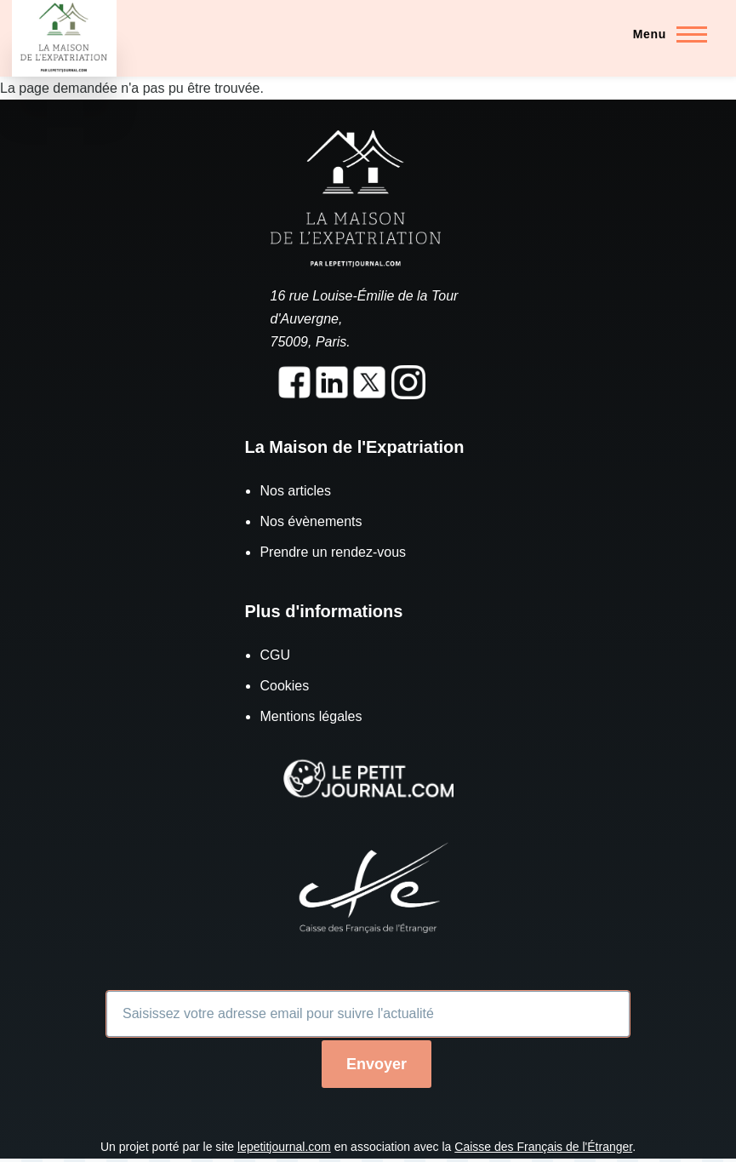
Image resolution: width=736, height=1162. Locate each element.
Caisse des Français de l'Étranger (543, 1146)
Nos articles (295, 491)
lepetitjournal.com (284, 1146)
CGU (275, 655)
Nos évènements (311, 521)
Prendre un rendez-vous (333, 552)
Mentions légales (311, 716)
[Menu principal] (665, 34)
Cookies (284, 685)
